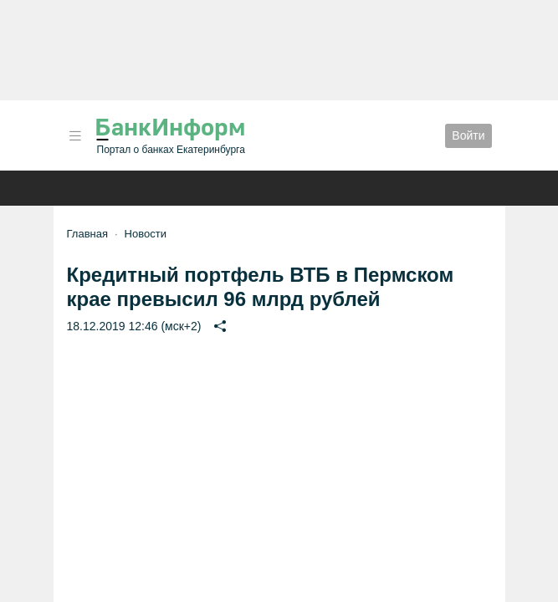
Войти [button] (468, 135)
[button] (75, 136)
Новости (145, 233)
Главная (87, 233)
